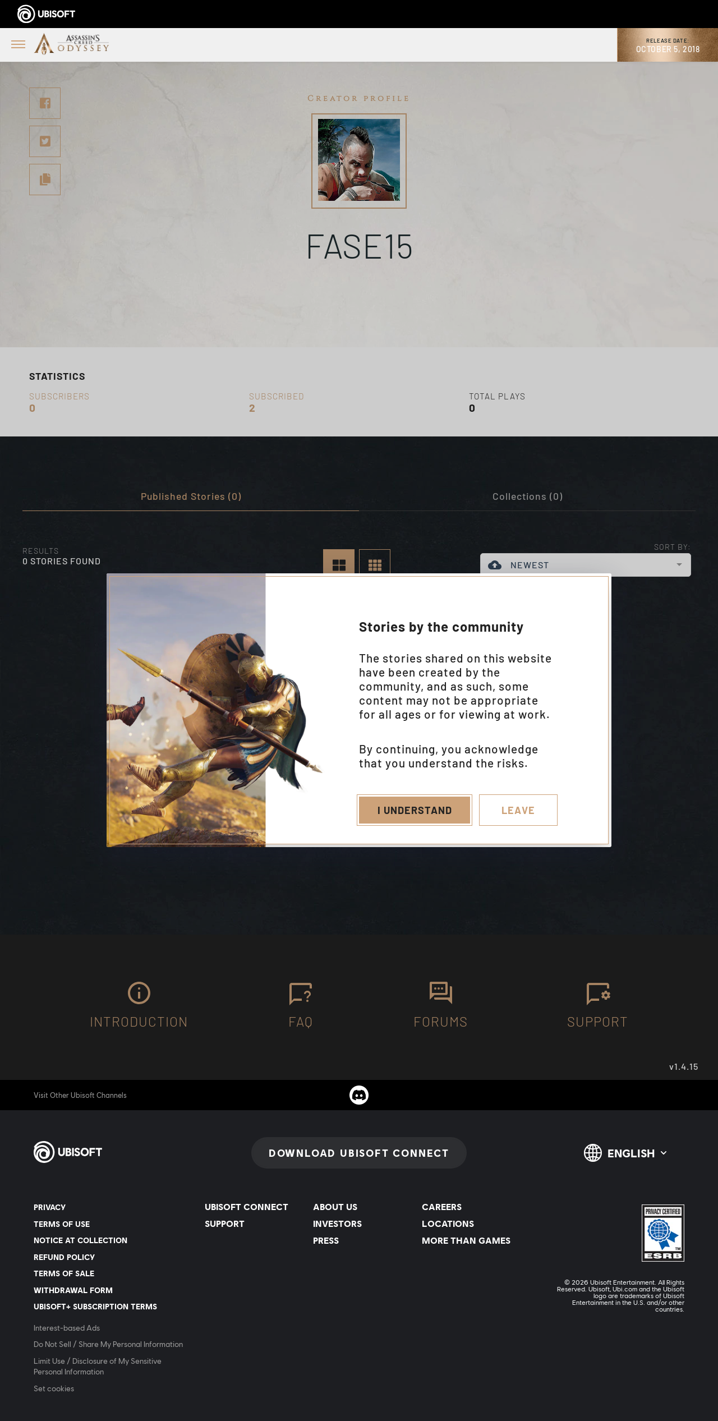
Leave (518, 810)
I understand (415, 810)
